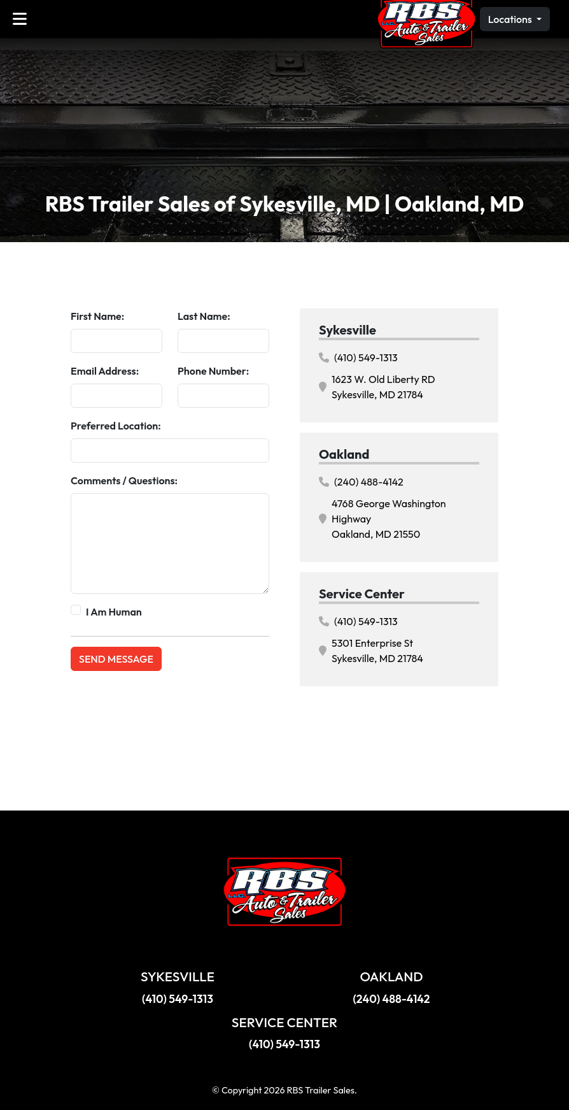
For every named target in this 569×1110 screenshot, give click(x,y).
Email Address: (105, 370)
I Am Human (114, 611)
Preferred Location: (116, 425)
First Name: (97, 316)
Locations (511, 19)
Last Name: (204, 316)
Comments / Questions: (124, 480)
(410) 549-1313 (358, 357)
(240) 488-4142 (361, 481)
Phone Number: (213, 370)
